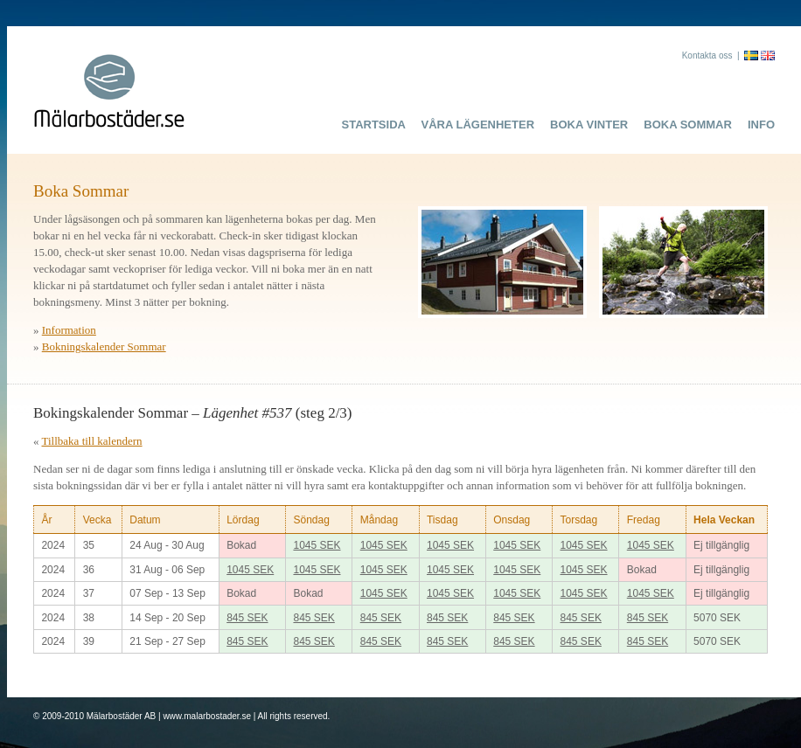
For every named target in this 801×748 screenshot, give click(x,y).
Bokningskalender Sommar (104, 346)
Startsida (374, 124)
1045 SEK (316, 545)
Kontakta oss (707, 55)
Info (761, 124)
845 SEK (247, 618)
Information (69, 329)
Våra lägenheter (478, 124)
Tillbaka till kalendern (92, 440)
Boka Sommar (688, 124)
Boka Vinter (589, 124)
